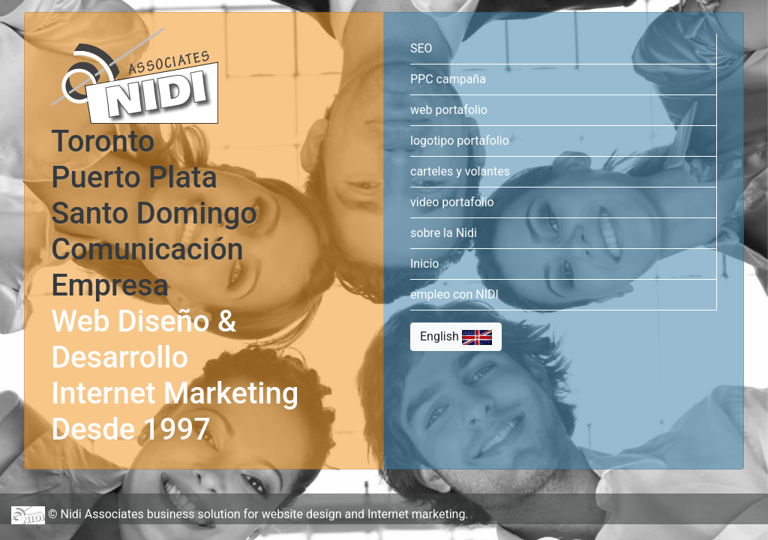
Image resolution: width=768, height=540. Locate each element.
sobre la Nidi (443, 236)
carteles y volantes (460, 174)
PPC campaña (448, 82)
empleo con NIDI (454, 297)
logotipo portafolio (459, 143)
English (456, 340)
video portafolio (452, 205)
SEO (421, 51)
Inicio (424, 267)
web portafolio (449, 113)
